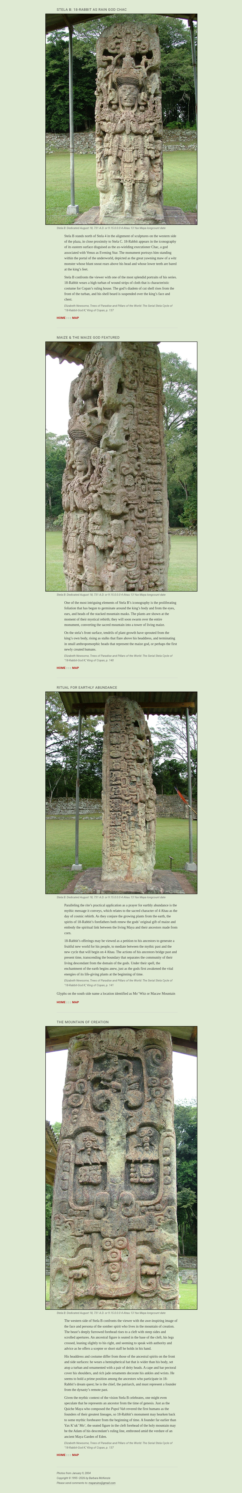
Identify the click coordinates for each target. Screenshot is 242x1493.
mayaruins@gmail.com (102, 1483)
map (75, 318)
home (61, 318)
